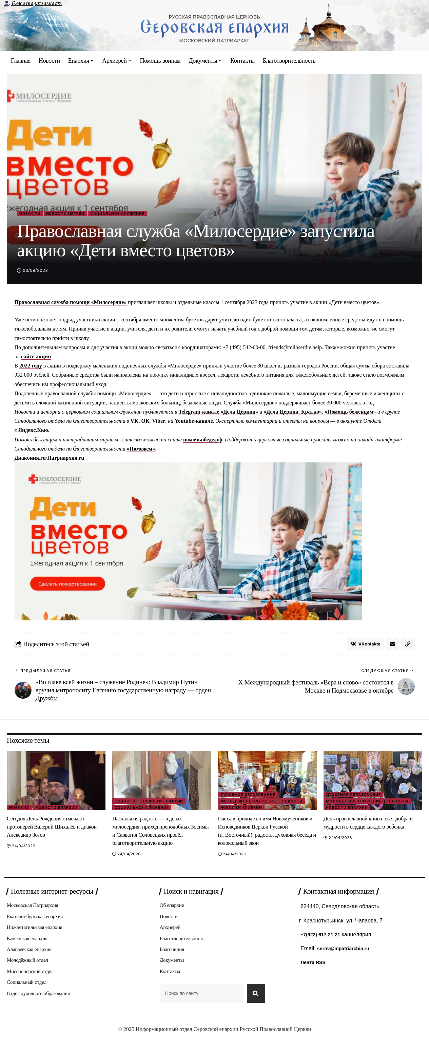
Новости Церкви (76, 214)
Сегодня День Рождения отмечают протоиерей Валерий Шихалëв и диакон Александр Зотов (53, 829)
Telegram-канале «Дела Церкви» (218, 413)
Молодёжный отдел (30, 976)
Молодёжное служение (249, 803)
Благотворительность (36, 3)
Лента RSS (314, 974)
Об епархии (174, 917)
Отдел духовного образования (42, 1012)
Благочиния (173, 964)
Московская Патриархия (36, 917)
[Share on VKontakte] (363, 646)
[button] (408, 646)
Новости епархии (60, 810)
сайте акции (36, 358)
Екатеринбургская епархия (38, 929)
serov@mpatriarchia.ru (346, 960)
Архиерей (171, 941)
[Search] (254, 1011)
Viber (158, 422)
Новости (32, 214)
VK (135, 422)
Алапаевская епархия (32, 964)
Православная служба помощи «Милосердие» (71, 303)
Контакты (171, 988)
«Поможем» (141, 450)
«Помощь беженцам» (350, 413)
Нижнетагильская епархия (38, 941)
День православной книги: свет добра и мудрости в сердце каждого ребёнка (371, 829)
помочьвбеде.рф (202, 441)
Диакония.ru (30, 459)
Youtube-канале (194, 422)
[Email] (392, 646)
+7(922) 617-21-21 (323, 946)
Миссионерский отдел (33, 988)
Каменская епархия (30, 953)
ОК (145, 422)
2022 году (30, 367)
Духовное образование (249, 796)
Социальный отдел (29, 1000)
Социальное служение (139, 214)
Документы (173, 976)
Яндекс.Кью (33, 432)
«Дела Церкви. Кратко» (293, 413)
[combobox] (200, 1011)
